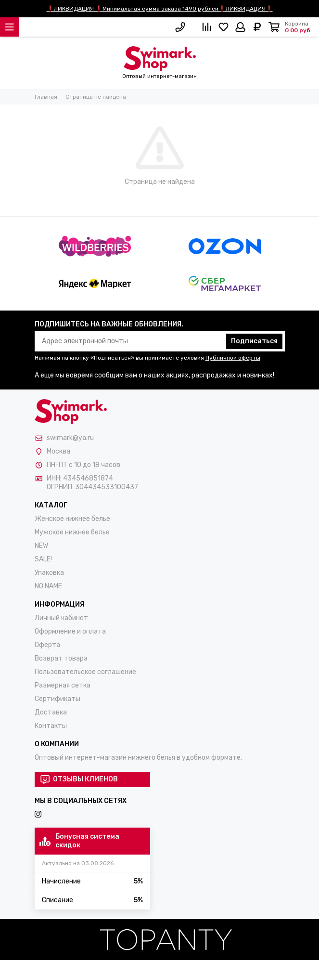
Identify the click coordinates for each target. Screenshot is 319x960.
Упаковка (49, 573)
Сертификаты (57, 699)
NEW (41, 546)
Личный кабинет (61, 618)
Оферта (47, 645)
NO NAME (48, 586)
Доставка (51, 712)
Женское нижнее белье (72, 519)
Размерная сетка (62, 685)
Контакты (51, 726)
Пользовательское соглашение (85, 672)
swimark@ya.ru (70, 438)
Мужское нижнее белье (72, 532)
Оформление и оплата (70, 631)
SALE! (43, 559)
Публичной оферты (232, 357)
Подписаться (254, 341)
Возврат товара (61, 658)
